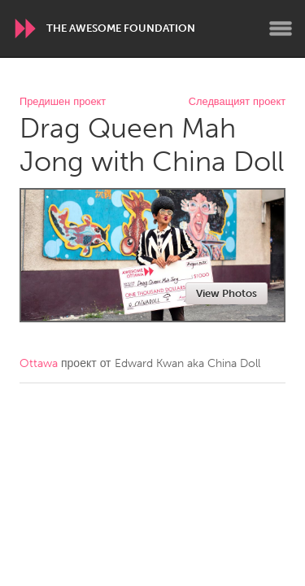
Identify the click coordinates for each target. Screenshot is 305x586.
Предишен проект (63, 102)
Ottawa (39, 363)
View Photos (226, 293)
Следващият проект (237, 102)
